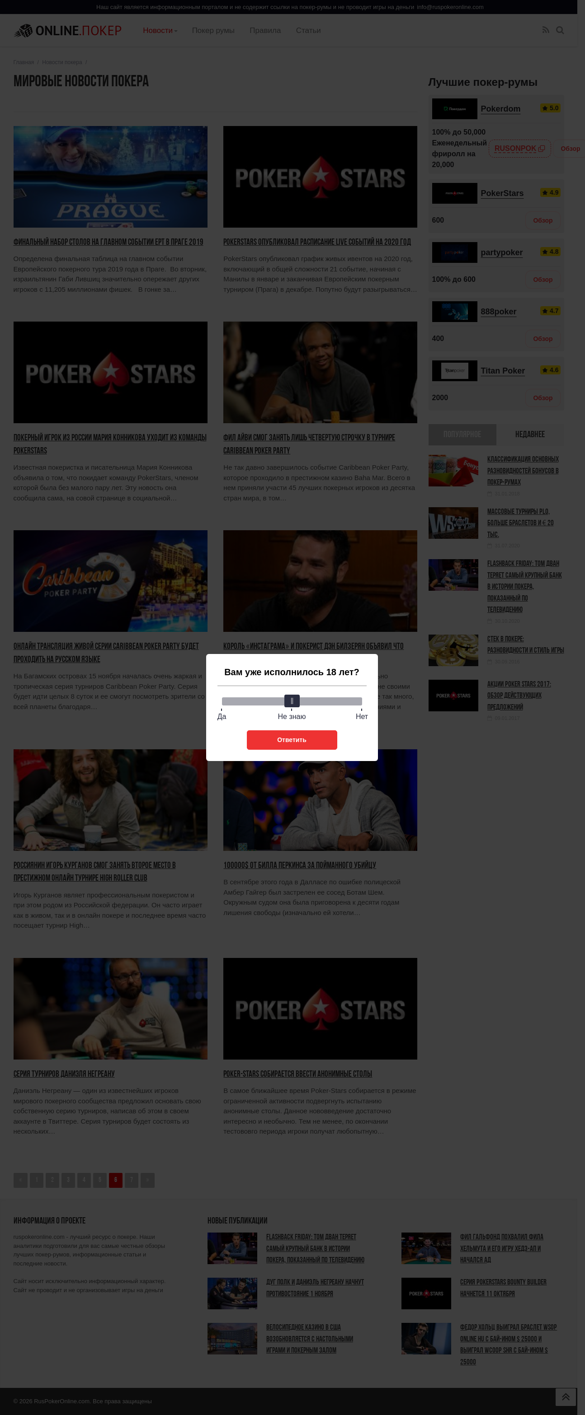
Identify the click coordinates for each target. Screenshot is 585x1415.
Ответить (292, 739)
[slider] (292, 701)
